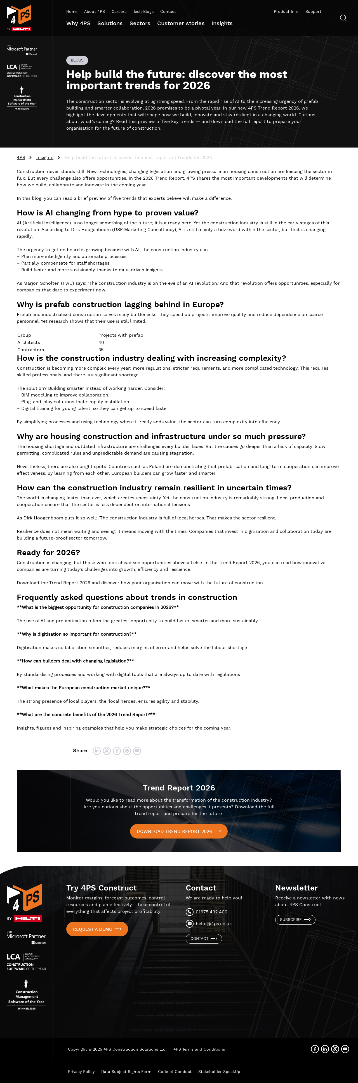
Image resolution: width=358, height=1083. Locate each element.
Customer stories (181, 23)
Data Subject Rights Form (126, 1071)
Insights (222, 23)
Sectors (139, 23)
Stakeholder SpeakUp (219, 1071)
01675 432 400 (211, 912)
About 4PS (94, 11)
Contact (168, 11)
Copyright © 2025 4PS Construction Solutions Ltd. (117, 1049)
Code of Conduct (175, 1071)
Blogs (77, 60)
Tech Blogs (143, 11)
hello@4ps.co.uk (214, 924)
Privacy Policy (81, 1071)
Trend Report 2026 (179, 788)
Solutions (110, 23)
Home (71, 11)
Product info (286, 11)
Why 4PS (78, 23)
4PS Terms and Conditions (199, 1049)
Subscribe (291, 919)
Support (313, 11)
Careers (119, 11)
